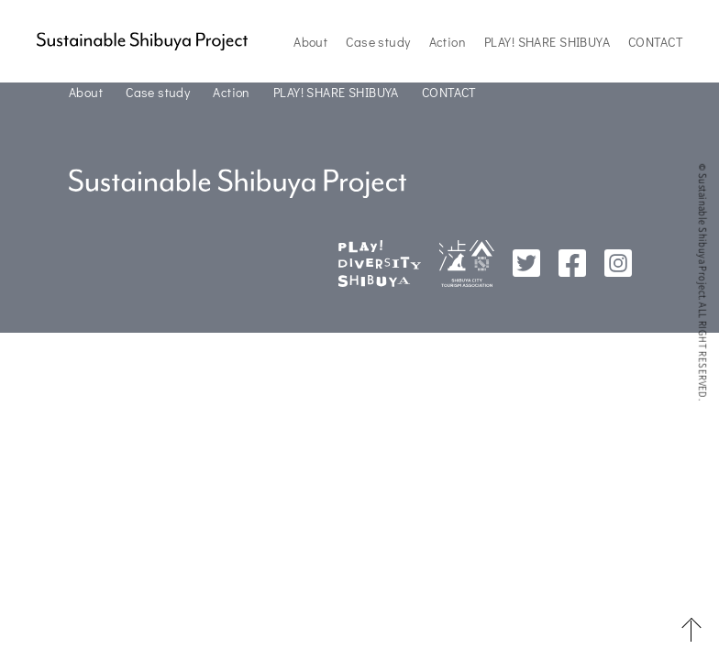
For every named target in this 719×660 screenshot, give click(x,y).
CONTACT (655, 41)
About (310, 41)
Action (448, 41)
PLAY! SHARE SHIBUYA (547, 41)
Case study (378, 41)
